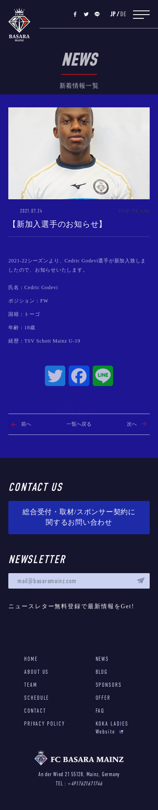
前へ (26, 441)
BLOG (102, 672)
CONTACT (35, 711)
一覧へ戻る (79, 441)
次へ (132, 441)
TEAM (30, 685)
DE (123, 14)
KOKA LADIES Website (112, 728)
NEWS (102, 659)
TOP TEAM (134, 210)
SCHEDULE (36, 698)
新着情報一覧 (79, 102)
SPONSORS (109, 685)
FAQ (100, 711)
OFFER (103, 698)
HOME (31, 659)
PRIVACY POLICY (44, 724)
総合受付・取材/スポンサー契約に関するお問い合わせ (79, 517)
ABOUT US (36, 672)
